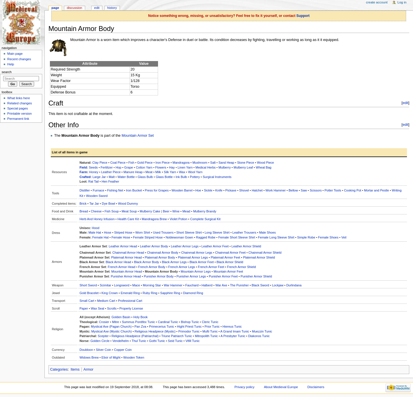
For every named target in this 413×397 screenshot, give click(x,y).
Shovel (244, 190)
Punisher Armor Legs (191, 276)
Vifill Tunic (193, 341)
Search (7, 72)
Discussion (74, 7)
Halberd (207, 285)
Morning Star (152, 285)
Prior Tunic (212, 326)
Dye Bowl (108, 203)
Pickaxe (231, 190)
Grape (128, 167)
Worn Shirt (142, 232)
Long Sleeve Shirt (216, 232)
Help (10, 64)
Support (302, 16)
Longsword (121, 285)
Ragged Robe (205, 237)
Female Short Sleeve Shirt (236, 237)
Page (55, 7)
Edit (96, 7)
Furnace (98, 190)
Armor (88, 369)
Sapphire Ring (170, 293)
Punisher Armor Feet (223, 276)
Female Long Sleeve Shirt (276, 237)
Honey (93, 172)
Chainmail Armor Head (128, 252)
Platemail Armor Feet (225, 257)
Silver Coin (103, 349)
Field (83, 167)
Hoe (198, 190)
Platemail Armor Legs (193, 257)
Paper (83, 308)
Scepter (103, 336)
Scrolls (111, 308)
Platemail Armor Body (160, 257)
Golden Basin (121, 317)
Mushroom (199, 162)
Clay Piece (100, 162)
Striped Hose (123, 232)
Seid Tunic (175, 341)
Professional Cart (130, 300)
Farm (83, 172)
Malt (112, 177)
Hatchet (257, 190)
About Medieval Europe (281, 387)
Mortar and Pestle (376, 190)
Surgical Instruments (217, 177)
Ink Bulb (181, 177)
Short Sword (88, 285)
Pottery (195, 177)
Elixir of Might (111, 357)
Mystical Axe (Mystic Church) (111, 331)
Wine (176, 211)
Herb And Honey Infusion (96, 219)
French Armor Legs (181, 267)
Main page (15, 53)
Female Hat (100, 237)
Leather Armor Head (123, 246)
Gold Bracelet (89, 293)
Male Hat (94, 232)
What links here (18, 98)
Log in (402, 2)
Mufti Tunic (210, 331)
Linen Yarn (185, 167)
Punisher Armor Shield (256, 276)
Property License (131, 308)
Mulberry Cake (150, 211)
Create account (376, 2)
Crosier (104, 322)
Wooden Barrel (182, 190)
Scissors (316, 190)
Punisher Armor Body (159, 276)
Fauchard (191, 285)
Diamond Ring (193, 293)
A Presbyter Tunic (233, 336)
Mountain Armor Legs (196, 271)
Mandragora (181, 162)
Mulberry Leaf (243, 167)
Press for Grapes (157, 190)
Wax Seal (97, 308)
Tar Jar (94, 203)
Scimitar (105, 285)
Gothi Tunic (157, 341)
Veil (343, 237)
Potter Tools (333, 190)
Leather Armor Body (154, 246)
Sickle (208, 190)
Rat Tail (93, 181)
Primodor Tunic (189, 331)
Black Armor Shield (230, 262)
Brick (82, 203)
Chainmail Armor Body (162, 252)
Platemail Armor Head (126, 257)
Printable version (19, 113)
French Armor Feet (211, 267)
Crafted (85, 177)
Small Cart (86, 300)
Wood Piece (265, 162)
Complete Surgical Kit (205, 219)
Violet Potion (178, 219)
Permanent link (18, 118)
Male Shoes (267, 232)
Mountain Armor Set (138, 136)
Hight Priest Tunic (189, 326)
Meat (148, 172)
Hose (107, 232)
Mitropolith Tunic (206, 336)
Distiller (84, 190)
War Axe (221, 285)
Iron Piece (162, 162)
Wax (182, 172)
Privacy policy (244, 387)
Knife (219, 190)
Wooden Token (133, 357)
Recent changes (19, 59)
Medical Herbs (205, 167)
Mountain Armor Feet (228, 271)
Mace (136, 285)
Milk (158, 172)
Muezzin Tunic (262, 331)
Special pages (17, 108)
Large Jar (99, 177)
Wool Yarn (195, 172)
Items (75, 369)
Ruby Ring (150, 293)
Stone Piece (245, 162)
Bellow (293, 190)
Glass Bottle (164, 177)
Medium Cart (106, 300)
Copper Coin (123, 349)
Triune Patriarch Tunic (176, 336)
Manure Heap (133, 172)
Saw (304, 190)
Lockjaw (277, 285)
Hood (95, 228)
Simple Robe (306, 237)
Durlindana (293, 285)
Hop (118, 167)
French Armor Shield (241, 267)
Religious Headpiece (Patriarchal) (135, 336)
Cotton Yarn (144, 167)
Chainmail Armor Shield (264, 252)
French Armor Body (151, 267)
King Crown (110, 293)
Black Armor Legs (174, 262)
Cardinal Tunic (168, 322)
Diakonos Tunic (259, 336)
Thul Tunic (139, 341)
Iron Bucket (134, 190)
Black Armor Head (118, 262)
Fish (131, 162)
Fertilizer (107, 167)
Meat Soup (129, 211)
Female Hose (121, 237)
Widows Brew (89, 357)
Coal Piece (117, 162)
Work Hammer (276, 190)
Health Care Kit (128, 219)
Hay (172, 167)
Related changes (19, 103)
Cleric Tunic (210, 322)
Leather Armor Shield (246, 246)
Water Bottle (126, 177)
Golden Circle (100, 341)
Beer (166, 211)
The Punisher (239, 285)
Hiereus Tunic (232, 326)
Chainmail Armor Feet (230, 252)
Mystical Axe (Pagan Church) (111, 326)
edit (405, 103)
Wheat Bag (263, 167)
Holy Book (140, 317)
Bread (83, 211)
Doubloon (86, 349)
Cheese (96, 211)
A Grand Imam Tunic (234, 331)
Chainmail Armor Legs (196, 252)
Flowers (160, 167)
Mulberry (225, 167)
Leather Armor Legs (185, 246)
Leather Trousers (244, 232)
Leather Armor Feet (215, 246)
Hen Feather (110, 181)
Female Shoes (328, 237)
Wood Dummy (128, 203)
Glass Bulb (145, 177)
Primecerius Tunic (161, 326)
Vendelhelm (120, 341)
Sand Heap (226, 162)
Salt (213, 162)
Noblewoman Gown (179, 237)
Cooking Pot (352, 190)
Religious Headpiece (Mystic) (155, 331)
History (112, 7)
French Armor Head (121, 267)
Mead (186, 211)
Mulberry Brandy (204, 211)
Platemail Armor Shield (259, 257)
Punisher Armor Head (126, 276)
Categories (59, 369)
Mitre (115, 322)
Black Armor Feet (202, 262)
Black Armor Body (146, 262)
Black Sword (260, 285)
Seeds (93, 167)
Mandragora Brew (154, 219)
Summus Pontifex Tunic (138, 322)
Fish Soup (111, 211)
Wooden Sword (97, 195)
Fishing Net (115, 190)
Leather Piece (111, 172)
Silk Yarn (170, 172)
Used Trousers (163, 232)
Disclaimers (315, 387)
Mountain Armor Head (126, 271)
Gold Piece (145, 162)
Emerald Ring (130, 293)
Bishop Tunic (190, 322)
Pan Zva (140, 326)
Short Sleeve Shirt (189, 232)
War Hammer (173, 285)
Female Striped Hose (148, 237)
